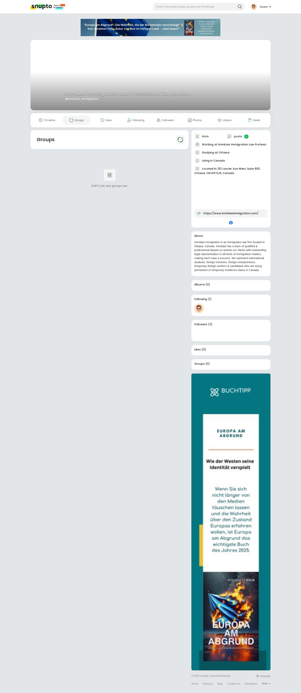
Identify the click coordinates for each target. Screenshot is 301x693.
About (194, 683)
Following (200, 299)
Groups (199, 363)
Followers (200, 324)
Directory (208, 683)
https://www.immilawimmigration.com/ (230, 213)
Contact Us (233, 683)
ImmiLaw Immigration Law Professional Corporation (127, 93)
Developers (251, 683)
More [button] (266, 683)
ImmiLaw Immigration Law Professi (242, 144)
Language (263, 676)
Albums (199, 284)
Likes (197, 349)
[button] (198, 7)
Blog (220, 683)
